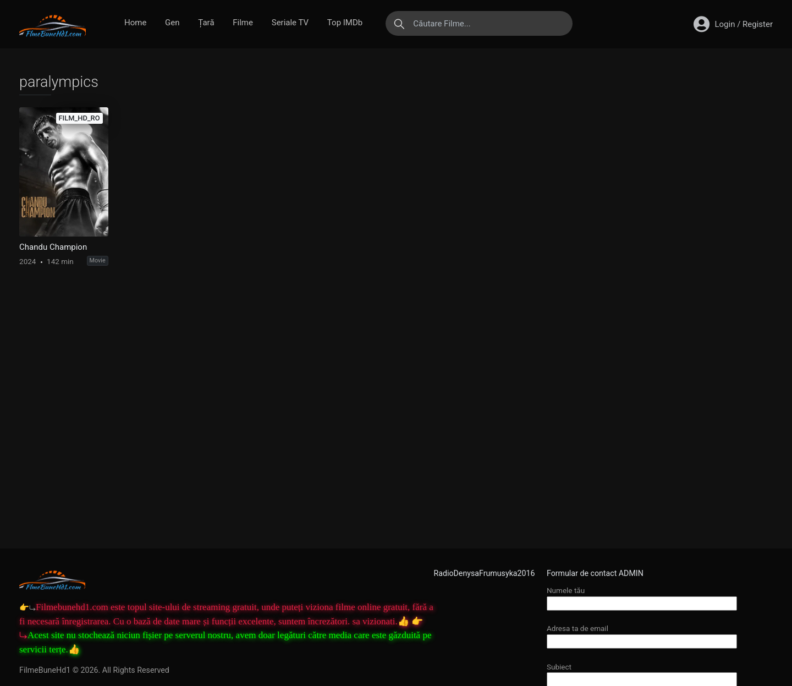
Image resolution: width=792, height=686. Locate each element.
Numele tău (642, 596)
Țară (206, 23)
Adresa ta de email (642, 634)
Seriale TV (290, 23)
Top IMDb (344, 23)
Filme (243, 23)
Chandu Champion (53, 247)
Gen (172, 23)
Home (135, 23)
